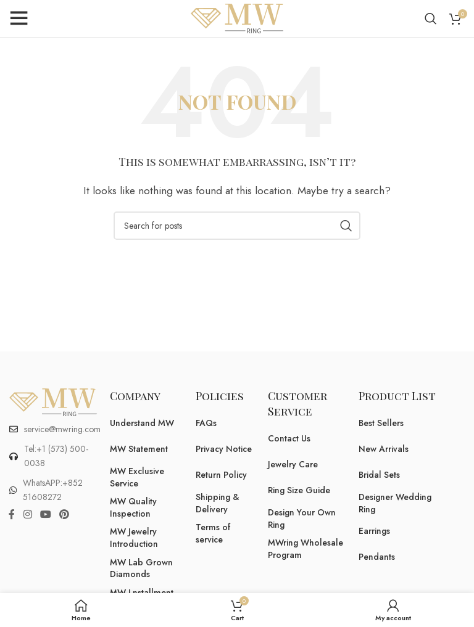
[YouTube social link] (45, 514)
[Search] (430, 18)
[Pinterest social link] (64, 514)
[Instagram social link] (27, 514)
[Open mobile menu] (18, 18)
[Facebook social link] (11, 514)
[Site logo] (237, 17)
